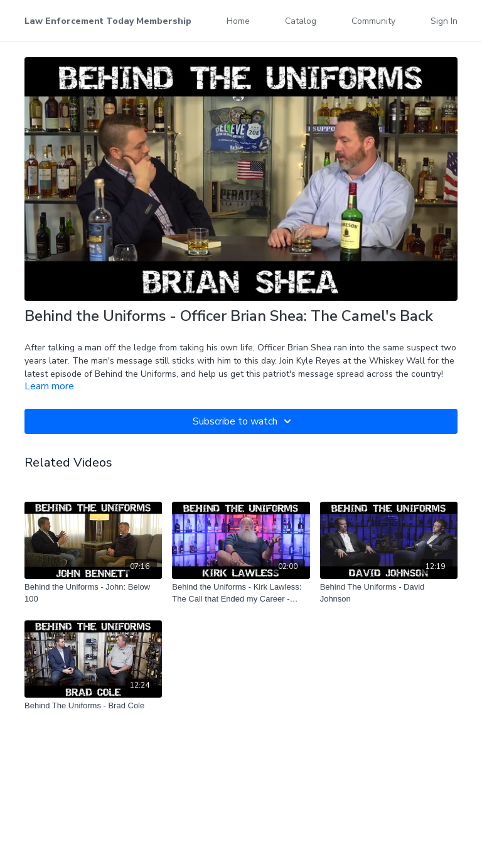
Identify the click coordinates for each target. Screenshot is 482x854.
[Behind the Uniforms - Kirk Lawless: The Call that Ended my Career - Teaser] (240, 593)
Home (238, 21)
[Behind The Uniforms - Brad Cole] (93, 706)
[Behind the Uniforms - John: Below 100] (93, 593)
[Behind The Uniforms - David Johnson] (389, 593)
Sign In (444, 21)
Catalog (300, 21)
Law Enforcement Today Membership (107, 21)
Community (373, 21)
